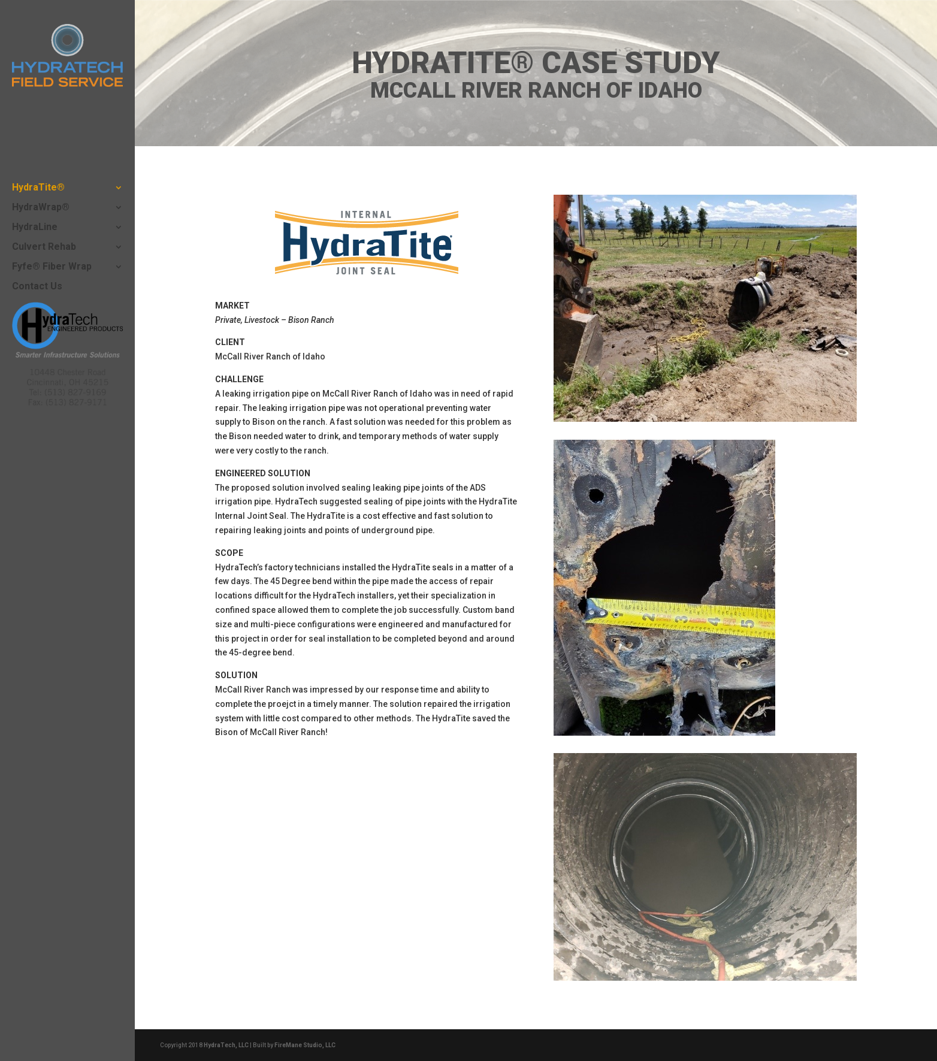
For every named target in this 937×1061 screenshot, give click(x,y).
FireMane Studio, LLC (304, 1045)
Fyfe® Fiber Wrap (52, 267)
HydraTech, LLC (226, 1045)
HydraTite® (38, 188)
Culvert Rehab (44, 247)
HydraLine (35, 227)
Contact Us (37, 287)
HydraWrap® (40, 208)
